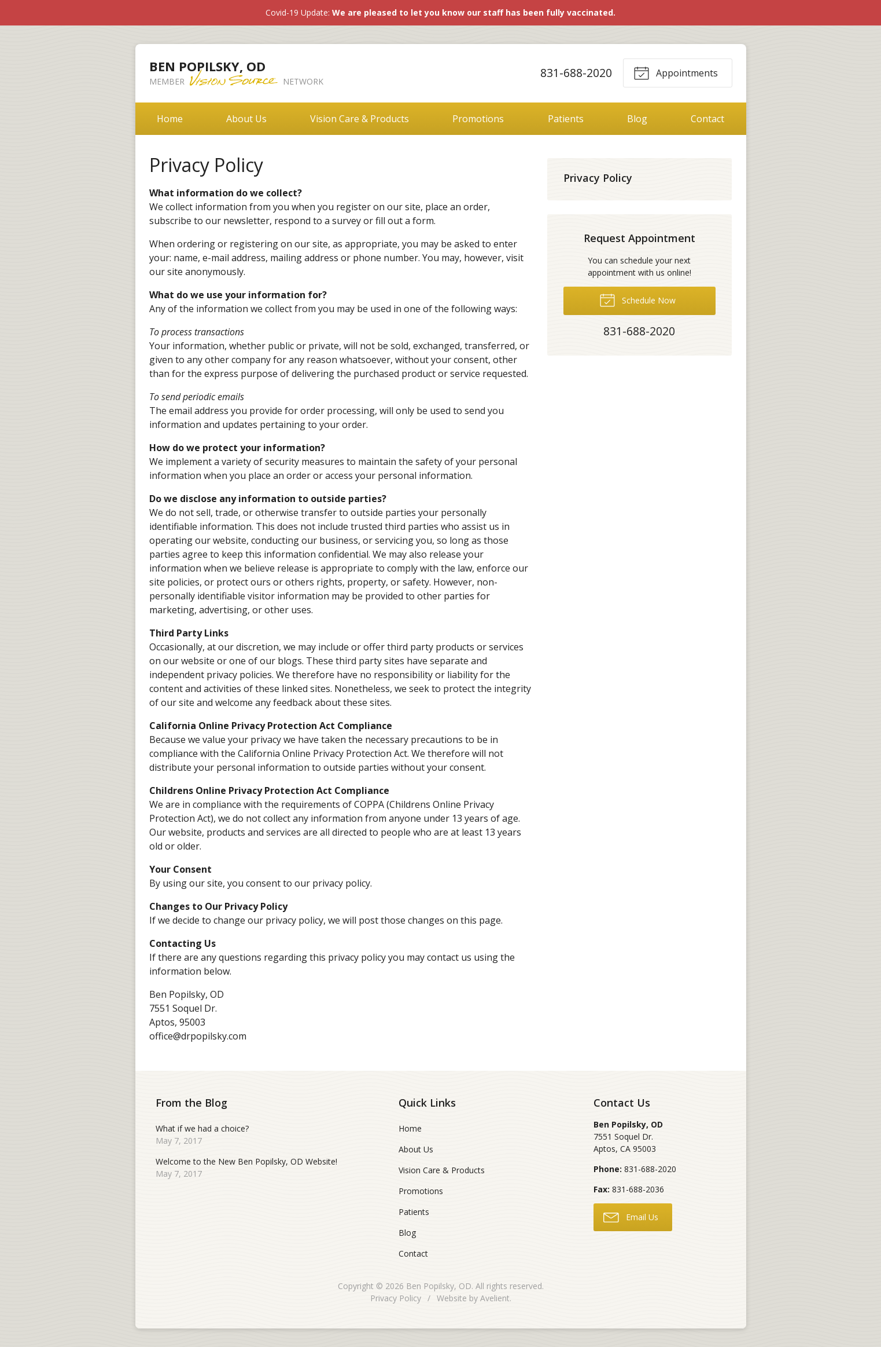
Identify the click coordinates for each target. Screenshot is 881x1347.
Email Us (630, 1217)
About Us (246, 118)
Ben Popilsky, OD (438, 1285)
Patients (566, 118)
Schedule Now (637, 299)
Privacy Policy (597, 178)
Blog (637, 118)
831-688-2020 (575, 72)
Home (170, 118)
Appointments (675, 72)
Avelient (495, 1298)
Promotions (478, 118)
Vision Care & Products (359, 118)
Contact (707, 118)
